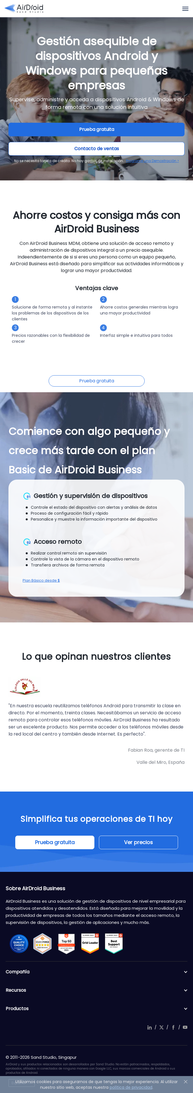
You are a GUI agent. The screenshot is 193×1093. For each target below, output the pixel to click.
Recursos (96, 990)
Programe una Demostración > (152, 160)
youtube (185, 1027)
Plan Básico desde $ (41, 580)
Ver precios (138, 842)
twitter (161, 1027)
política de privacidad (131, 1087)
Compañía (96, 972)
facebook (173, 1027)
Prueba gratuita (96, 129)
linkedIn (149, 1027)
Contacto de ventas (96, 148)
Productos (96, 1008)
